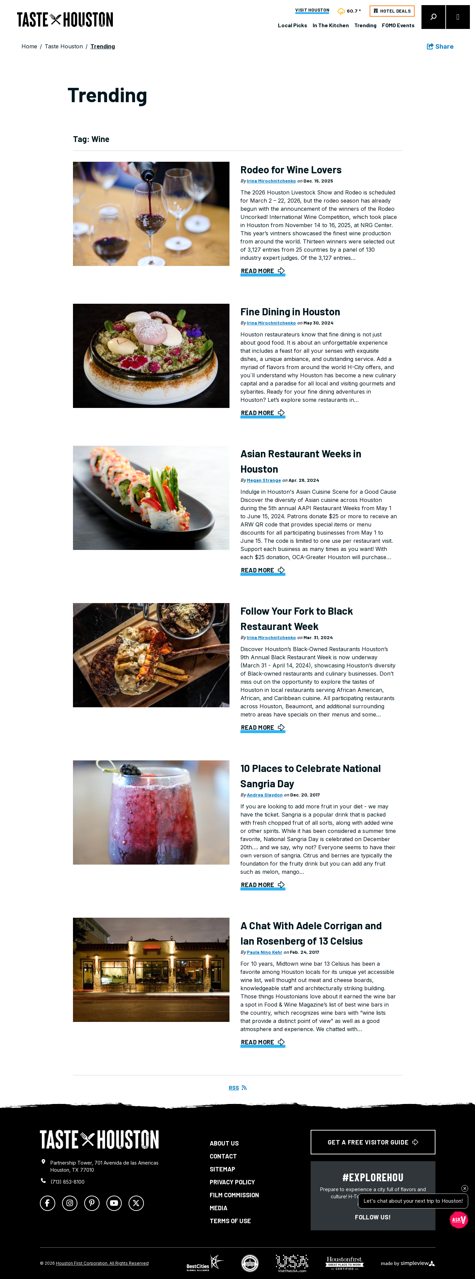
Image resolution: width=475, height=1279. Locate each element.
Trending (365, 25)
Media (218, 1208)
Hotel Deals (395, 11)
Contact (223, 1156)
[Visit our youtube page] (114, 1203)
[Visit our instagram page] (69, 1203)
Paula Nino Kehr (264, 952)
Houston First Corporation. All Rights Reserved (102, 1263)
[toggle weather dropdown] (349, 11)
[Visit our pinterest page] (92, 1203)
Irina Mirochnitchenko (271, 181)
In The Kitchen (331, 25)
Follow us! (373, 1217)
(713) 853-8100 (67, 1182)
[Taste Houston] (65, 19)
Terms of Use (230, 1221)
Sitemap (222, 1169)
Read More (257, 270)
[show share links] (440, 46)
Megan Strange (264, 480)
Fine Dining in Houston (290, 311)
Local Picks (292, 25)
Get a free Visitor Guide (373, 1142)
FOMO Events (398, 25)
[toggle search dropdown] (433, 17)
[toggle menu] (458, 17)
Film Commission (234, 1195)
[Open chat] (458, 1219)
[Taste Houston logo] (99, 1139)
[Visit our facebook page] (47, 1203)
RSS (238, 1087)
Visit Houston (312, 10)
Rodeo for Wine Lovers (291, 169)
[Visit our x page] (136, 1203)
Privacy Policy (232, 1182)
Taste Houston (64, 46)
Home (29, 46)
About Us (224, 1143)
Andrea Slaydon (265, 795)
